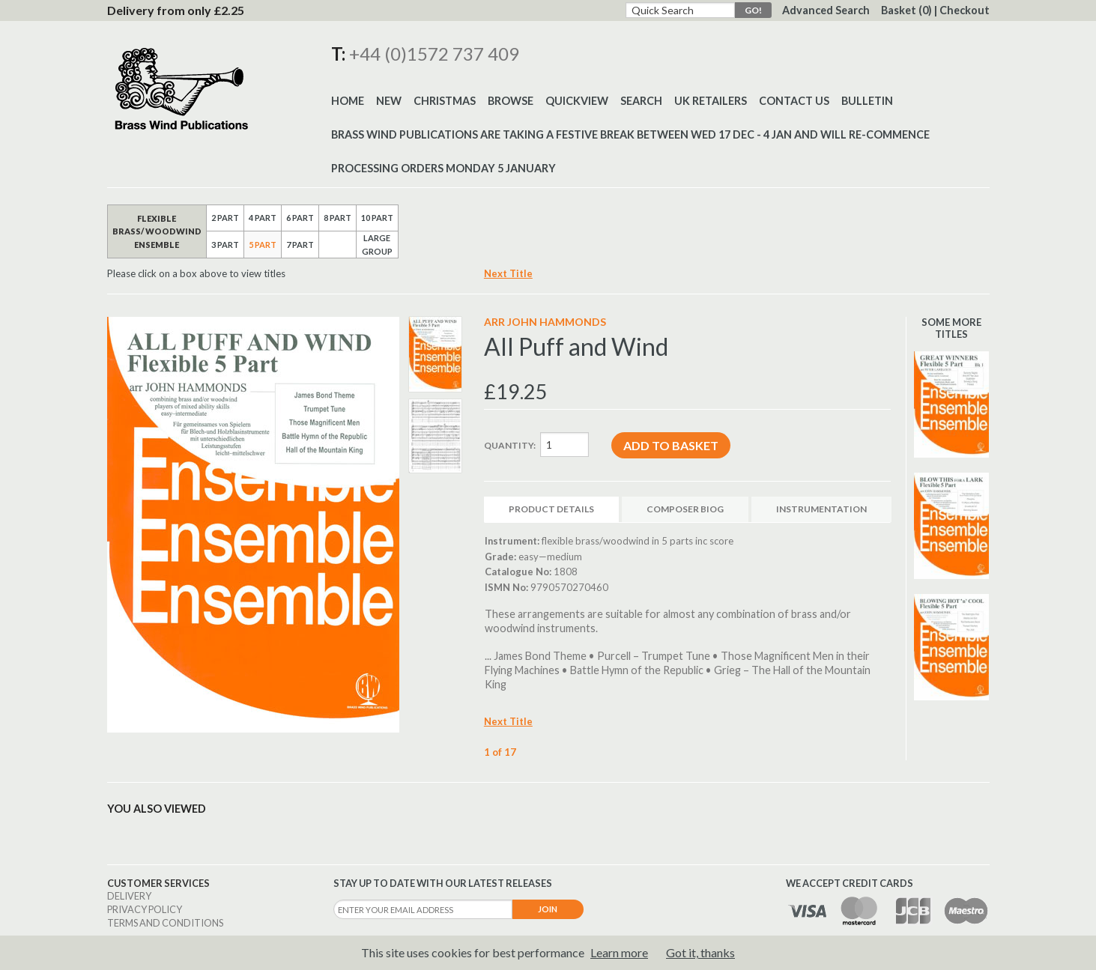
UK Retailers (710, 100)
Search (641, 100)
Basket (906, 10)
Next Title (508, 273)
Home (347, 100)
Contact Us (794, 100)
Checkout (964, 10)
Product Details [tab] (551, 509)
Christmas (445, 100)
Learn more (619, 952)
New (389, 100)
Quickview (576, 100)
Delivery (129, 896)
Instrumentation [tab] (821, 509)
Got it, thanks (700, 952)
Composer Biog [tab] (685, 509)
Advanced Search (826, 10)
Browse (510, 100)
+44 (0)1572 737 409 (434, 53)
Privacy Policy (144, 909)
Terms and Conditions (165, 923)
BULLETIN (867, 100)
